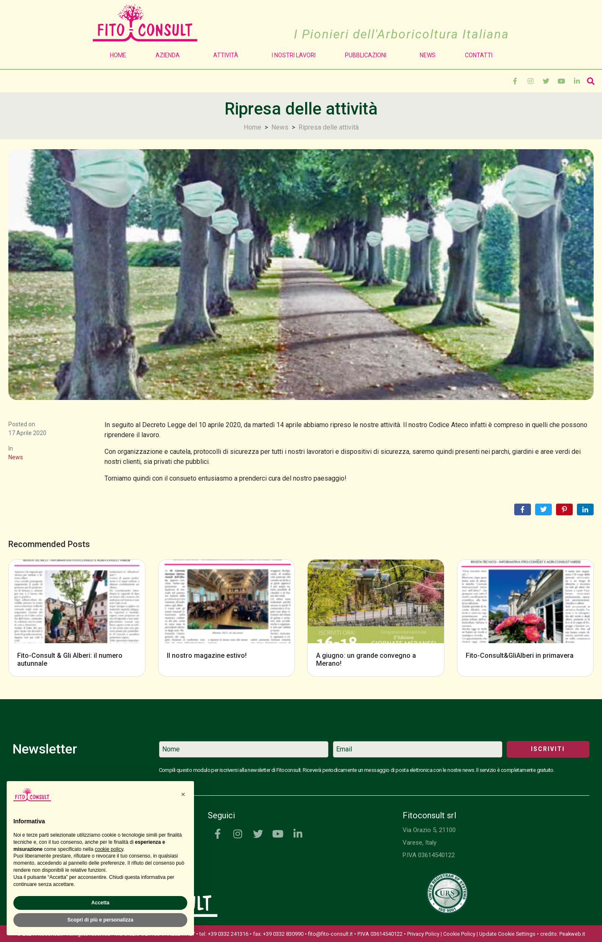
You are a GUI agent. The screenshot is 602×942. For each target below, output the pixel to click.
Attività (227, 55)
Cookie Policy (459, 934)
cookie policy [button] (109, 849)
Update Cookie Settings (507, 934)
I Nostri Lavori (294, 55)
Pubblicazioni (367, 55)
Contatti (478, 55)
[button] (183, 794)
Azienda (170, 55)
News (428, 55)
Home (118, 55)
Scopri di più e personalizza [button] (100, 920)
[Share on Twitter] (543, 509)
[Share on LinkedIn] (585, 509)
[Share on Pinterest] (564, 509)
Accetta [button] (100, 903)
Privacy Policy (423, 934)
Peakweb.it (572, 934)
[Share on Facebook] (522, 509)
